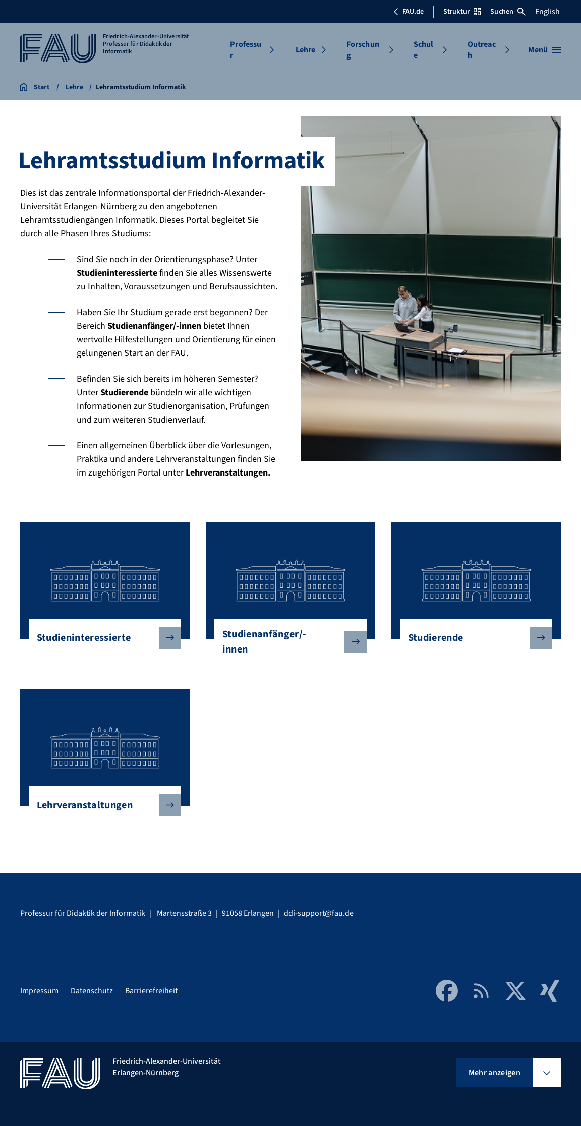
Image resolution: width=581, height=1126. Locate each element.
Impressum (39, 990)
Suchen (508, 12)
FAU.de (408, 12)
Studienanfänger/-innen (286, 642)
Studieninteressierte (101, 638)
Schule (424, 50)
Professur (245, 50)
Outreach (482, 50)
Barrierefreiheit (151, 990)
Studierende (472, 638)
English (547, 11)
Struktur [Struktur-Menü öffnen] (462, 12)
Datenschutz (92, 990)
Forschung (362, 50)
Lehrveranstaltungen (101, 805)
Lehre (306, 49)
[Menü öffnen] (544, 50)
